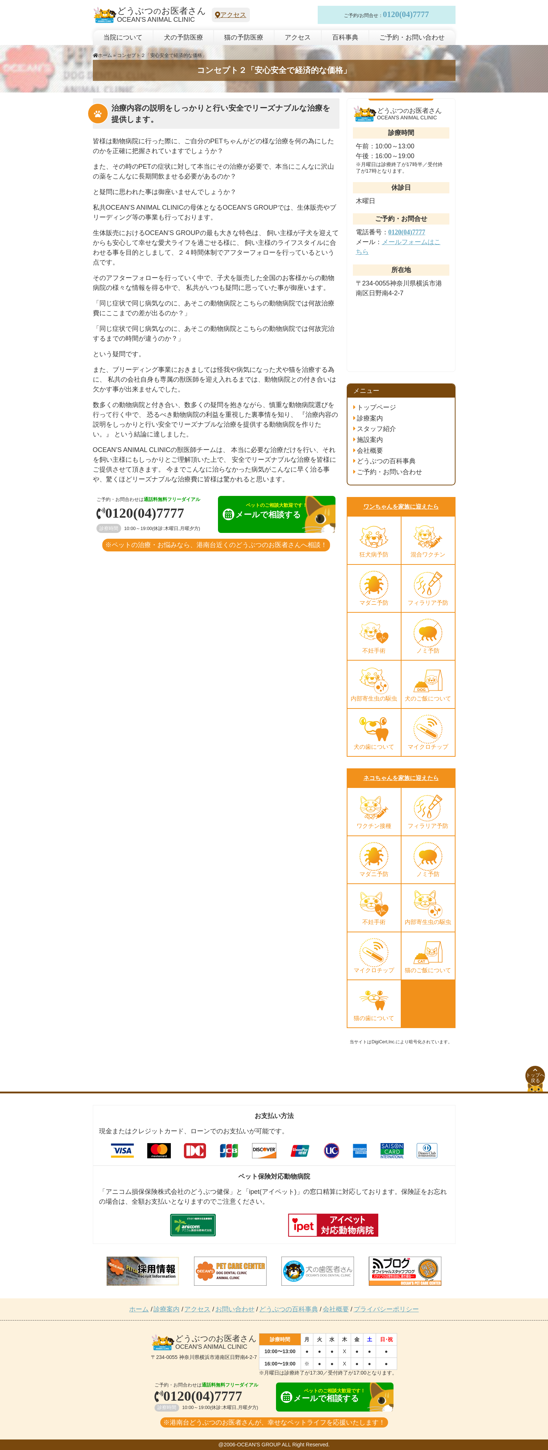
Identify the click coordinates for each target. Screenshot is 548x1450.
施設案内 (370, 439)
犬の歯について (374, 747)
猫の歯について (374, 1018)
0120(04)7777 (406, 14)
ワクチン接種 (374, 826)
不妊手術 (374, 651)
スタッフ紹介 (376, 428)
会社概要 (370, 450)
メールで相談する (270, 511)
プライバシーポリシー (386, 1309)
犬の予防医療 (183, 37)
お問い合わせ (235, 1309)
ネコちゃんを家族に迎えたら (401, 778)
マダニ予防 (373, 603)
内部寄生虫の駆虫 (374, 698)
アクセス (230, 15)
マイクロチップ (428, 747)
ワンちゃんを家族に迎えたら (401, 507)
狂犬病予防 (373, 554)
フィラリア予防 (428, 603)
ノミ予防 (428, 651)
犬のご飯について (428, 698)
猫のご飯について (428, 970)
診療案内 (370, 418)
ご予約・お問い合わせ (412, 37)
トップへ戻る (535, 1075)
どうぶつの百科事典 (386, 461)
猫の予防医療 (243, 37)
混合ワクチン (428, 554)
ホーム (102, 55)
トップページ (376, 407)
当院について (123, 37)
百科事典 (345, 37)
